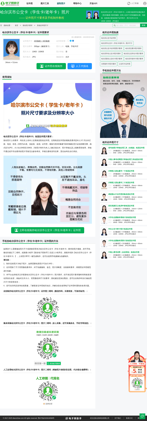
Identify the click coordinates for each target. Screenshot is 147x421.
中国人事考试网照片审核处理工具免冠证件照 (125, 159)
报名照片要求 (27, 25)
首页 (16, 25)
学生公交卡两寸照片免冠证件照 (120, 229)
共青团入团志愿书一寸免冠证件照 (121, 171)
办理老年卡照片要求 (108, 64)
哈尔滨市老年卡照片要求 (134, 59)
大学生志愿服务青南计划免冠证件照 (122, 217)
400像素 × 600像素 (42, 41)
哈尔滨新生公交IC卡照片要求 (111, 59)
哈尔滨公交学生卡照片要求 (133, 53)
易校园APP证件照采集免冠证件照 (121, 194)
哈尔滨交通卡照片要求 (133, 48)
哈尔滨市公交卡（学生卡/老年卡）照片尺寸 (116, 43)
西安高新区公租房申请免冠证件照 (121, 206)
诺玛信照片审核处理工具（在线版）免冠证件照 (126, 148)
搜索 (143, 25)
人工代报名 (82, 66)
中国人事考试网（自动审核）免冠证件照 (123, 252)
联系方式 (129, 418)
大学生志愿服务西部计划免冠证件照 (122, 241)
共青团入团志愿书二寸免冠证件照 (121, 183)
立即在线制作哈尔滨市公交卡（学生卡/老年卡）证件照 (50, 230)
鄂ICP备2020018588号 (46, 418)
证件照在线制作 (53, 66)
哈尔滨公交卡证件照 (108, 38)
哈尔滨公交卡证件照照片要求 (111, 48)
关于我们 (117, 418)
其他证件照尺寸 (42, 25)
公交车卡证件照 (124, 64)
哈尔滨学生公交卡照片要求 (111, 53)
